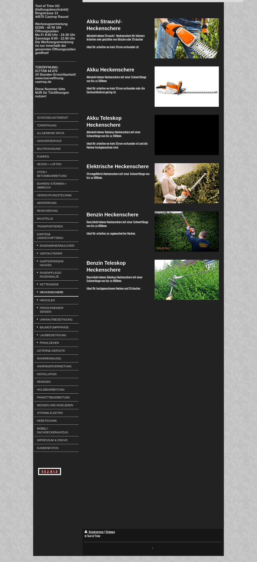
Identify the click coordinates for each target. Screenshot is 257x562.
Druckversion (94, 532)
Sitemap (110, 532)
